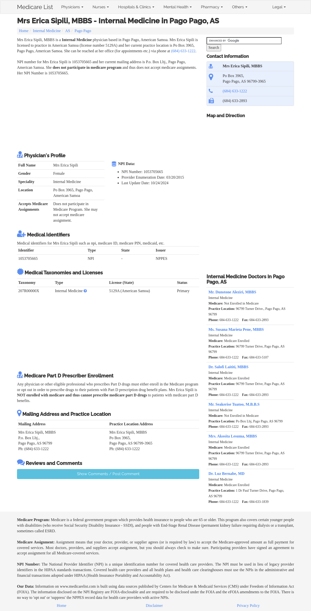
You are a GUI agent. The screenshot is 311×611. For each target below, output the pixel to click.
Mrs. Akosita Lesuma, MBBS (232, 436)
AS (67, 31)
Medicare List (35, 6)
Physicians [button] (72, 7)
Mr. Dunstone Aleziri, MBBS (232, 292)
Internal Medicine (47, 31)
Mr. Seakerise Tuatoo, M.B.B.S (233, 404)
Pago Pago (83, 31)
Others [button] (239, 7)
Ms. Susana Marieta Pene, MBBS (236, 329)
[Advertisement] (105, 113)
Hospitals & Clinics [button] (136, 7)
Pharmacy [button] (212, 7)
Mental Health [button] (178, 7)
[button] (85, 291)
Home (23, 31)
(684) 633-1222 (183, 51)
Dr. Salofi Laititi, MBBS (228, 367)
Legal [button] (279, 7)
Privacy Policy (248, 605)
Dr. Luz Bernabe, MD (226, 473)
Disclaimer (154, 605)
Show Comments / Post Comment (108, 473)
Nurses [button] (101, 7)
